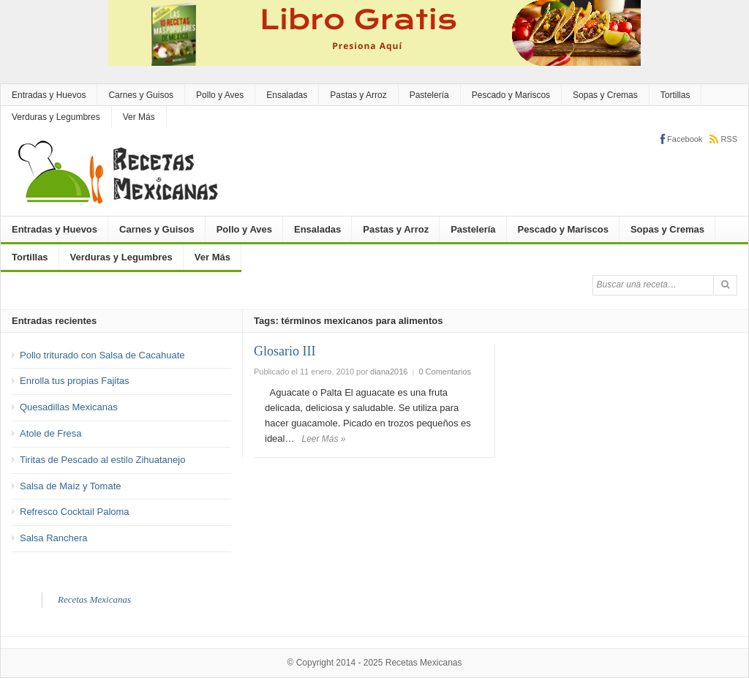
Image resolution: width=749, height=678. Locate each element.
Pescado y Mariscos (511, 95)
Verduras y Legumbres (56, 117)
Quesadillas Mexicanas (69, 407)
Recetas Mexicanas (94, 599)
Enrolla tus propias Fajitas (74, 380)
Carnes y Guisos (140, 95)
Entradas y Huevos (49, 95)
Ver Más (139, 117)
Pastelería (429, 95)
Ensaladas (286, 95)
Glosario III (284, 351)
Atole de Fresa (51, 433)
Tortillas (675, 95)
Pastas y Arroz (358, 95)
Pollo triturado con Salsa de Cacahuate (102, 355)
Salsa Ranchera (54, 537)
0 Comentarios (444, 371)
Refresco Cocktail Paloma (74, 511)
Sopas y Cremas (605, 95)
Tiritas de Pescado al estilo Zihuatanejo (102, 459)
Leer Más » (323, 439)
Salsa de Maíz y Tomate (70, 486)
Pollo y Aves (220, 95)
